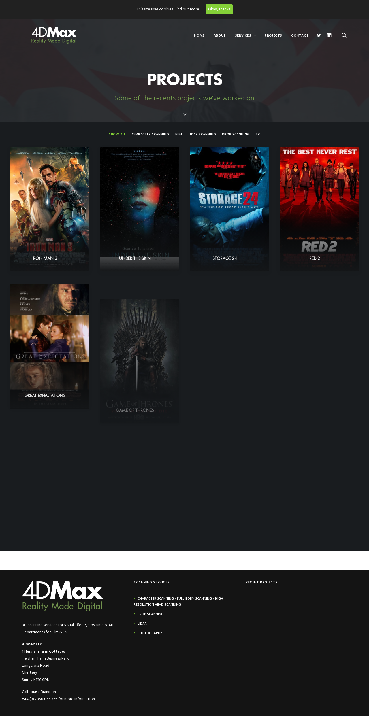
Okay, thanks (219, 9)
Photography (150, 633)
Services (245, 36)
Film (178, 135)
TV (258, 135)
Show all (117, 135)
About (220, 36)
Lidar (142, 624)
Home (199, 36)
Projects (273, 36)
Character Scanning (150, 135)
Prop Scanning (235, 135)
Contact (300, 36)
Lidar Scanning (202, 135)
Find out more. (187, 9)
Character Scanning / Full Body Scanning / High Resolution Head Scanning (178, 602)
